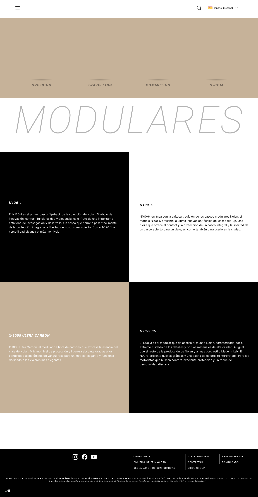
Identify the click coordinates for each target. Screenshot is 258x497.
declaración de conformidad (154, 468)
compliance (141, 456)
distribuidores (199, 456)
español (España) (220, 8)
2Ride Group (196, 468)
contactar (195, 462)
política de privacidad (149, 462)
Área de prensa (233, 456)
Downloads (230, 462)
